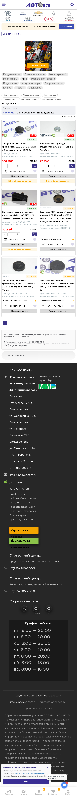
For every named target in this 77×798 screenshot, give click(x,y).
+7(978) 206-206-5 (22, 568)
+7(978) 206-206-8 (22, 591)
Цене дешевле (26, 113)
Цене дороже (45, 113)
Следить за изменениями (20, 541)
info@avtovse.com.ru (23, 475)
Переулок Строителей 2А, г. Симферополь (21, 403)
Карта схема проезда (19, 531)
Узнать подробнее (37, 65)
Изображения (68, 117)
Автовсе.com (52, 696)
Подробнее (66, 26)
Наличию (8, 113)
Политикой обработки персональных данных (30, 773)
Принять (26, 781)
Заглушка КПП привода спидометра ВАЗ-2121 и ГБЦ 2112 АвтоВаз (56, 147)
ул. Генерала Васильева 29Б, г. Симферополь (21, 435)
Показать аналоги (19, 176)
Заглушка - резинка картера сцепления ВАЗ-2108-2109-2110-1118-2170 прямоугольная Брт (18, 215)
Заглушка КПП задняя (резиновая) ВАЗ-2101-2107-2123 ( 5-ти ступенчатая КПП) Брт (19, 147)
